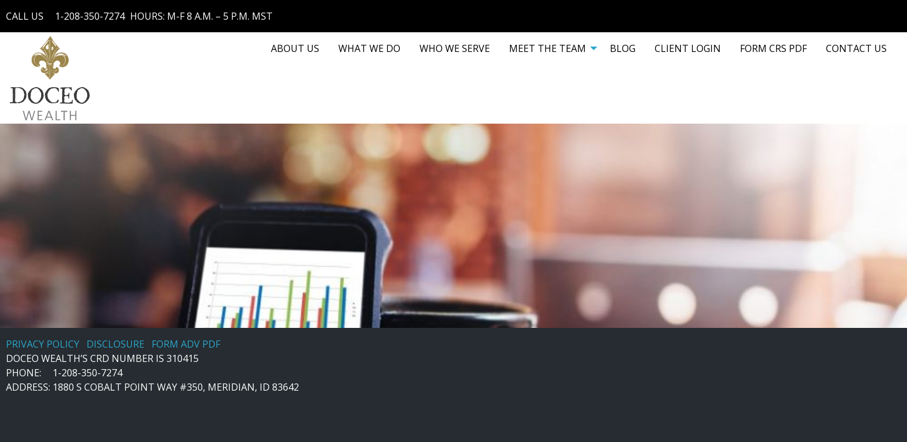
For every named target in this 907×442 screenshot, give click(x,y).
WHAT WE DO (369, 48)
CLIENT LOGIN (688, 48)
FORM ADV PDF (186, 344)
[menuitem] (295, 48)
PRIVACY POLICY (42, 344)
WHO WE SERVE (454, 48)
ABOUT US (295, 48)
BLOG (622, 48)
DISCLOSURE (115, 344)
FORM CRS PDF (773, 48)
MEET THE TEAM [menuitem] (547, 48)
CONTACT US (856, 48)
